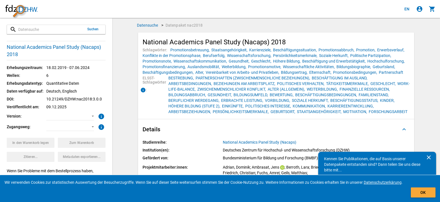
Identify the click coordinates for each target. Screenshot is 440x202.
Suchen (93, 29)
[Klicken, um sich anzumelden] (419, 9)
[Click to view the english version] (406, 9)
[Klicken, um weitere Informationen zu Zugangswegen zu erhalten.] (101, 126)
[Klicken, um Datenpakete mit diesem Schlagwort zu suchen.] (190, 50)
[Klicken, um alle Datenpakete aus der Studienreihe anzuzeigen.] (260, 142)
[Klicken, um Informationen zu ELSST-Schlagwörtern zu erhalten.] (143, 90)
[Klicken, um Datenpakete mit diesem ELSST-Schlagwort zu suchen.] (182, 78)
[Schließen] (428, 157)
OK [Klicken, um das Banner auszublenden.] (423, 192)
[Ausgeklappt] (404, 129)
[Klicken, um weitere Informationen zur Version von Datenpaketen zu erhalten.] (101, 116)
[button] (70, 116)
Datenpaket (184, 25)
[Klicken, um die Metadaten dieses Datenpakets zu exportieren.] (82, 157)
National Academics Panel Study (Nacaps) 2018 (54, 50)
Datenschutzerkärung (383, 182)
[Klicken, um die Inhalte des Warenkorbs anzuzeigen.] (432, 9)
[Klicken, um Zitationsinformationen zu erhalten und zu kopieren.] (30, 157)
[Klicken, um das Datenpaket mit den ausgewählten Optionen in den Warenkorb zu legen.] (30, 143)
